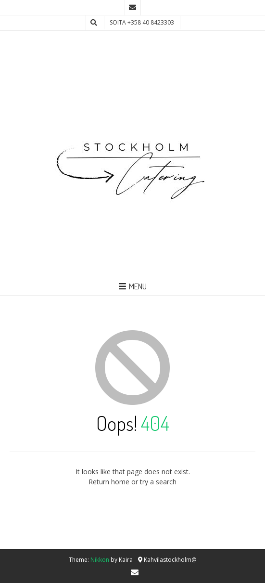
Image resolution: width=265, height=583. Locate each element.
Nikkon (99, 560)
